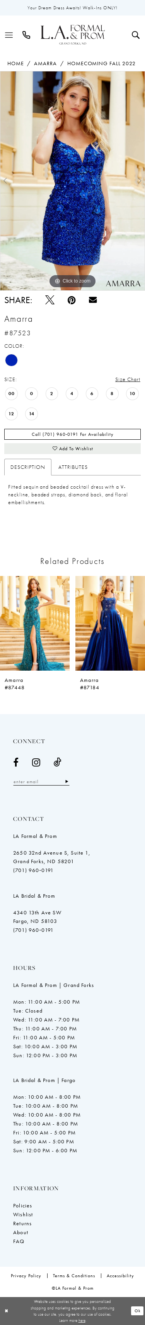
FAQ (19, 1241)
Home (15, 63)
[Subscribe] (67, 781)
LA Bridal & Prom (34, 895)
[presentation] (35, 623)
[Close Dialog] (7, 1311)
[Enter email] (41, 781)
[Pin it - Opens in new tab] (72, 300)
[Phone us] (26, 35)
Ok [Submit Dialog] (138, 1310)
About (20, 1232)
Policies (22, 1205)
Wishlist (23, 1214)
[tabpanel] (72, 180)
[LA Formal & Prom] (73, 35)
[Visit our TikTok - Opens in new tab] (58, 762)
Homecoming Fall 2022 (101, 63)
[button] (9, 35)
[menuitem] (9, 35)
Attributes (73, 466)
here (81, 1320)
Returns (22, 1223)
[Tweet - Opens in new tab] (50, 300)
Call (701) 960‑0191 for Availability (73, 434)
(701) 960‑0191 (33, 870)
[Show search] (136, 35)
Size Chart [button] (127, 379)
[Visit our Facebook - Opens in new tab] (16, 762)
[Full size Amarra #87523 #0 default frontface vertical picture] (72, 180)
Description (27, 466)
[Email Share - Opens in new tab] (93, 300)
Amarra (45, 63)
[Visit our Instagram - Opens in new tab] (36, 762)
